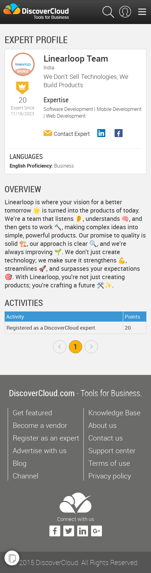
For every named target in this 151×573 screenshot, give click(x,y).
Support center (112, 450)
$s (40, 12)
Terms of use (109, 463)
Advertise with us (40, 450)
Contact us (105, 438)
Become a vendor (40, 425)
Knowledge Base (114, 412)
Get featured (32, 412)
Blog (20, 463)
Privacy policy (109, 476)
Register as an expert (46, 438)
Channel (25, 476)
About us (102, 425)
